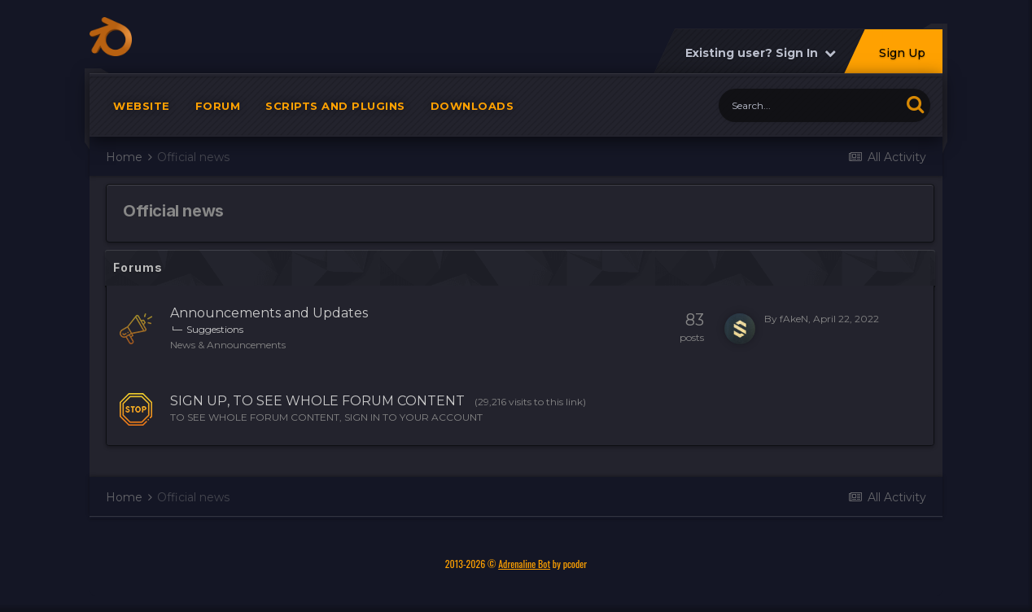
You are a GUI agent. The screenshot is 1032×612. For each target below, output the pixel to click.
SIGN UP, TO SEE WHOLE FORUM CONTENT (317, 401)
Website (141, 105)
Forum (218, 105)
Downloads (472, 105)
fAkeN (794, 319)
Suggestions (214, 329)
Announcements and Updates (269, 313)
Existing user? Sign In (759, 53)
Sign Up (901, 53)
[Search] (809, 105)
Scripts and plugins (335, 105)
